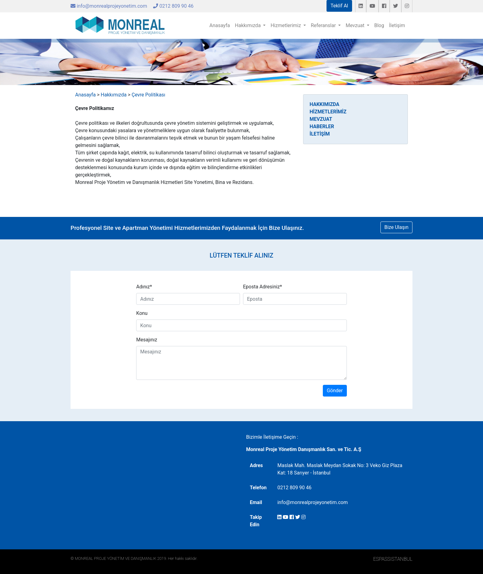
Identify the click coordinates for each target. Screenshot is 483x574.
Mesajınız (146, 340)
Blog (379, 25)
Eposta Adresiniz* (262, 287)
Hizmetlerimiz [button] (286, 25)
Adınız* (144, 287)
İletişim (397, 25)
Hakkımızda (114, 95)
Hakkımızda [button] (248, 25)
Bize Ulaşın (396, 227)
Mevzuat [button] (356, 25)
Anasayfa (219, 25)
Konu (142, 313)
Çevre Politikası (148, 95)
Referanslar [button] (324, 25)
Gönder (335, 390)
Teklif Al (339, 6)
